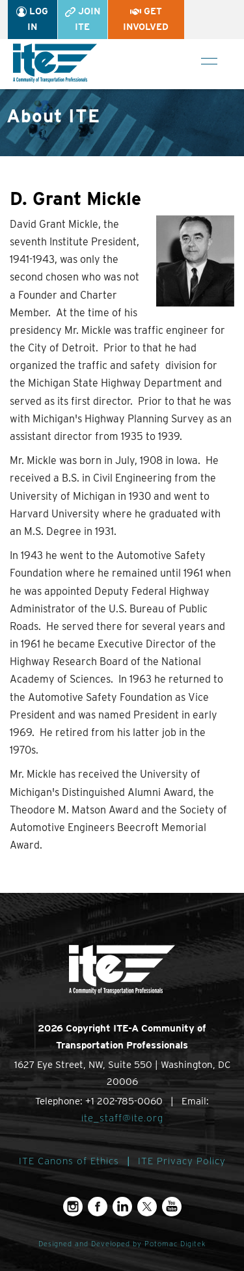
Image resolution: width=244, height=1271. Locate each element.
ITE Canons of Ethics (69, 1161)
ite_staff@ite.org (122, 1118)
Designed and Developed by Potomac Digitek (122, 1244)
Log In (32, 19)
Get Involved (146, 19)
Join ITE (82, 19)
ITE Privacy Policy (182, 1161)
